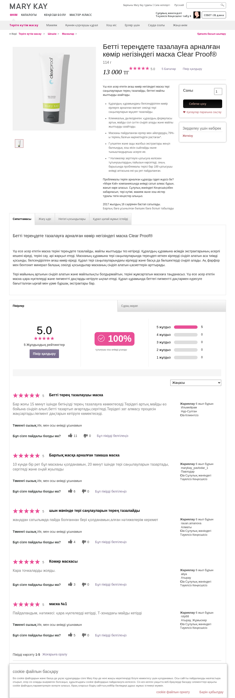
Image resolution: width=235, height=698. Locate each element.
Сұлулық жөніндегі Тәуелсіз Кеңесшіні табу (172, 14)
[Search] (206, 5)
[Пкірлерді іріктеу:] (195, 383)
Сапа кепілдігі (162, 5)
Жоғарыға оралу (54, 654)
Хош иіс (111, 25)
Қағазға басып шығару (211, 33)
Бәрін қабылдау (211, 692)
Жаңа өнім (180, 25)
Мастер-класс (81, 14)
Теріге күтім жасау (23, 25)
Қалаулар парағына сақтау (204, 112)
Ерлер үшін (132, 25)
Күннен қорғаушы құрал (81, 25)
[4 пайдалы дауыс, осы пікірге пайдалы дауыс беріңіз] (71, 542)
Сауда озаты (156, 25)
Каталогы (29, 14)
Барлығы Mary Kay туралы (137, 5)
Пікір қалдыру (192, 69)
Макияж (51, 25)
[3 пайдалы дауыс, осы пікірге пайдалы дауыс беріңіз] (71, 584)
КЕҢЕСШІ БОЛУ (55, 14)
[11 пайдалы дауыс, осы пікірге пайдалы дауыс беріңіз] (72, 435)
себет (214, 15)
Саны (188, 90)
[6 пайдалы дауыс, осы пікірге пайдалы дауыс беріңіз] (71, 491)
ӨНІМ (13, 15)
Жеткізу (188, 135)
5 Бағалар (169, 69)
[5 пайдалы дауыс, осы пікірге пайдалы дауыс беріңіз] (71, 635)
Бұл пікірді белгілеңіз (112, 436)
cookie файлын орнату (173, 692)
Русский (179, 5)
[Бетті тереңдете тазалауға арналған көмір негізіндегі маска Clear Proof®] (54, 89)
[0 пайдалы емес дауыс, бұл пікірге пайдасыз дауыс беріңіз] (86, 435)
